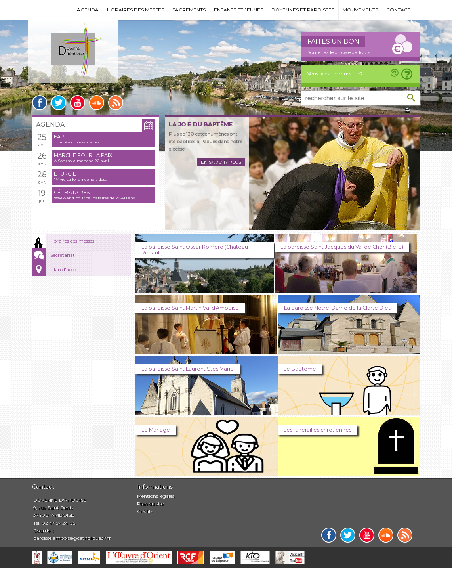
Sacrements (189, 10)
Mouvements (360, 10)
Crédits (145, 511)
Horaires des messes (135, 10)
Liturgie (65, 174)
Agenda (88, 10)
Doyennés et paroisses (302, 10)
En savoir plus (221, 162)
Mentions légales (155, 496)
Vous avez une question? (335, 73)
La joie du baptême (201, 124)
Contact (398, 10)
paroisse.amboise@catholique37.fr (72, 538)
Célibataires (72, 192)
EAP (59, 137)
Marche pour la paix (83, 155)
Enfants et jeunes (238, 10)
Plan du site (150, 504)
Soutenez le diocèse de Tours (338, 52)
